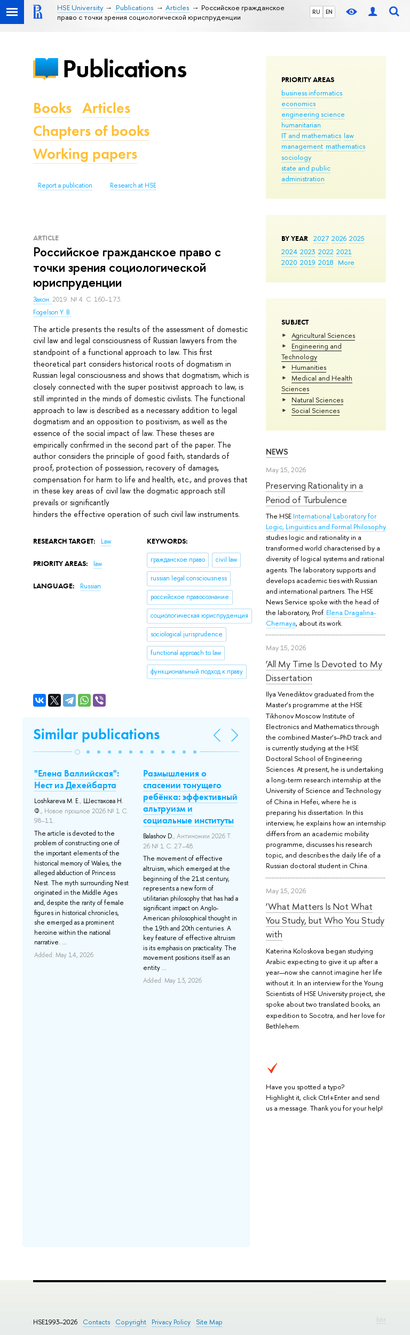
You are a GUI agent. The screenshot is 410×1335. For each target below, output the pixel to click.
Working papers (85, 153)
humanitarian (301, 125)
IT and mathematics (311, 135)
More (346, 262)
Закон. (42, 299)
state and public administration (305, 173)
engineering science (313, 114)
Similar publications (96, 734)
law (349, 135)
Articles (106, 108)
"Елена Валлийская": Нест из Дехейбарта (76, 779)
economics (298, 103)
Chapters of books (91, 131)
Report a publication (65, 185)
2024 (289, 251)
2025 (357, 238)
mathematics (345, 146)
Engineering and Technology (311, 351)
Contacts (96, 1321)
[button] (77, 752)
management (302, 146)
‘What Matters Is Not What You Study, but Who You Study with (325, 920)
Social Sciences (315, 410)
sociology (296, 157)
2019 (308, 262)
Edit (381, 1319)
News (277, 451)
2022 (326, 251)
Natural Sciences (317, 399)
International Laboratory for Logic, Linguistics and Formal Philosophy (326, 521)
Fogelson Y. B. (52, 312)
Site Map (209, 1321)
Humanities (308, 367)
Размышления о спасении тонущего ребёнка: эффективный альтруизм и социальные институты (190, 796)
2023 (308, 251)
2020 (289, 262)
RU (316, 11)
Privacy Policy (171, 1321)
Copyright (130, 1321)
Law (106, 541)
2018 (326, 262)
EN (329, 11)
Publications (124, 68)
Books (52, 108)
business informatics (311, 93)
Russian (90, 586)
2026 (339, 238)
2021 (344, 251)
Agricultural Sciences (323, 335)
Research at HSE (133, 185)
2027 (321, 238)
